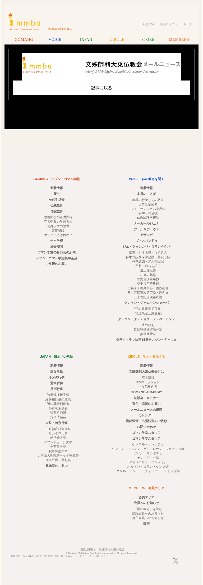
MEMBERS (179, 39)
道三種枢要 (148, 270)
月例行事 (56, 389)
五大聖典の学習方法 (58, 222)
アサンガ (146, 235)
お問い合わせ (146, 427)
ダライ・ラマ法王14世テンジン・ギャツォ (146, 340)
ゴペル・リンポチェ (148, 453)
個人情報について (32, 556)
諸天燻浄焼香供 (58, 395)
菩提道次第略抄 (148, 279)
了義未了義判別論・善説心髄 (148, 288)
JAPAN (86, 39)
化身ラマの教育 (58, 226)
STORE (148, 39)
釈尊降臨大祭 (58, 451)
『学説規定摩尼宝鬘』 (148, 309)
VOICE (55, 39)
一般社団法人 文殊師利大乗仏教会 (101, 549)
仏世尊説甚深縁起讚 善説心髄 (148, 257)
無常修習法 (148, 334)
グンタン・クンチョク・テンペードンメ (146, 319)
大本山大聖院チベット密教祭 (58, 455)
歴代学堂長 (56, 200)
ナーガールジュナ (146, 223)
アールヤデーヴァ (146, 229)
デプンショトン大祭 (58, 442)
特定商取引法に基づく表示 (58, 556)
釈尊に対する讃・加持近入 (148, 252)
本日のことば (146, 194)
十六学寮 (56, 241)
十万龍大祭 (58, 447)
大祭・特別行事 (56, 423)
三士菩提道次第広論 (148, 297)
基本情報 (148, 377)
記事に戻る (101, 88)
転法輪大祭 (58, 438)
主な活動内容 (148, 386)
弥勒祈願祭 (58, 412)
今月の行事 (56, 377)
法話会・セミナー (146, 398)
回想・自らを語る (148, 266)
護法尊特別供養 (58, 404)
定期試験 (58, 231)
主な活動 (56, 371)
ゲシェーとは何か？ (58, 235)
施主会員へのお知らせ (148, 518)
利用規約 (15, 556)
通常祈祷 (56, 383)
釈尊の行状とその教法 (148, 200)
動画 (146, 524)
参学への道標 (148, 213)
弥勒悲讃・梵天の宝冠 (148, 261)
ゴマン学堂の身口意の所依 (57, 252)
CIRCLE (116, 39)
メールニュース (83, 556)
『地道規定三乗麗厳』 (148, 313)
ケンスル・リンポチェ (148, 444)
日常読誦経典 (148, 204)
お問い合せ (100, 556)
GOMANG (24, 39)
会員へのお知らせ (146, 503)
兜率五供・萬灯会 (58, 460)
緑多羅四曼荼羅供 (58, 399)
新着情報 (56, 188)
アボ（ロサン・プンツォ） (148, 462)
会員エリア (146, 497)
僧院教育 (56, 211)
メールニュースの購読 (146, 410)
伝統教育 (56, 205)
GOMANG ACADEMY (146, 392)
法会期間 (56, 246)
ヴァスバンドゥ (146, 241)
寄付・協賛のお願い (146, 404)
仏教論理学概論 (148, 218)
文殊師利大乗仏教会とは (146, 371)
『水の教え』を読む (148, 509)
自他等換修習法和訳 (148, 329)
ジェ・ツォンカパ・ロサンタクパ (146, 246)
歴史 (56, 194)
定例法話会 (58, 417)
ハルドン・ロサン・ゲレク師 (148, 466)
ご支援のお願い (56, 264)
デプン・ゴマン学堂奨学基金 (56, 258)
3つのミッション (148, 382)
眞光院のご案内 (56, 466)
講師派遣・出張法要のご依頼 (146, 421)
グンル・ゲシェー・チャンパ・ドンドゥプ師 (148, 471)
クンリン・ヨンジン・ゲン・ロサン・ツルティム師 (148, 449)
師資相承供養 (58, 408)
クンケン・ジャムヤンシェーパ (146, 303)
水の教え (148, 325)
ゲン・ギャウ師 (148, 458)
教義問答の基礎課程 (58, 217)
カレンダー (146, 415)
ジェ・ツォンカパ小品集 (148, 209)
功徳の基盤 (148, 275)
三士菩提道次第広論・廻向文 (148, 292)
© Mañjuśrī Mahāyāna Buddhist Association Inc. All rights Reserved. (101, 553)
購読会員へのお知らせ (148, 513)
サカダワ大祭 (58, 433)
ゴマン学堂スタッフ (146, 433)
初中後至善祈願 (148, 283)
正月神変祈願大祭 (58, 429)
